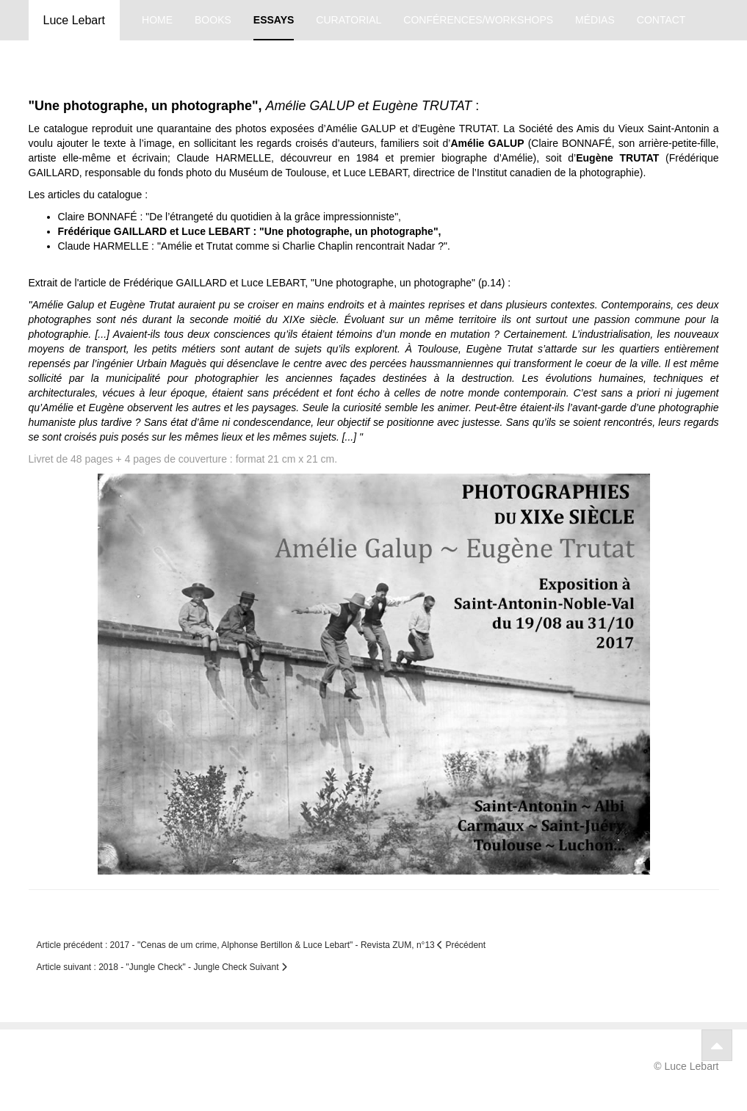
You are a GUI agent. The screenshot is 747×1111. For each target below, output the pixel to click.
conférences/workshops (478, 20)
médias (595, 20)
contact (661, 20)
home (157, 20)
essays (274, 20)
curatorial (348, 20)
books (213, 20)
